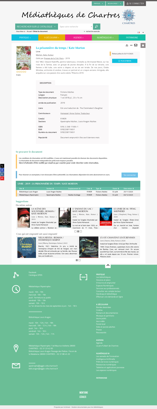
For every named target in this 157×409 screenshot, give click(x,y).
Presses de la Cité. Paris (54, 58)
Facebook (32, 272)
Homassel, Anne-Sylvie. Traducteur (75, 113)
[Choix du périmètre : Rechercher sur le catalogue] (36, 27)
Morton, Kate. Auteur (45, 55)
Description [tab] (45, 82)
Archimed (66, 407)
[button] (23, 57)
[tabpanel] (72, 115)
